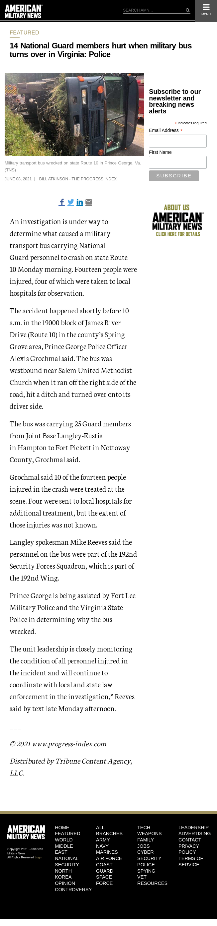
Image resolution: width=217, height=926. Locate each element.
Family (145, 839)
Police (146, 864)
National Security (67, 861)
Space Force (104, 880)
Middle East (64, 849)
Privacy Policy (188, 849)
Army (103, 839)
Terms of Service (190, 861)
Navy (102, 846)
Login (38, 857)
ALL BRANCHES (109, 830)
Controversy (70, 889)
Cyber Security (149, 855)
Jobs (143, 846)
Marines (107, 852)
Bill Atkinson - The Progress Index (78, 179)
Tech (143, 827)
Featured (24, 32)
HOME (62, 827)
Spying (146, 871)
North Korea (63, 874)
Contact (189, 839)
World (64, 839)
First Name (160, 152)
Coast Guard (104, 868)
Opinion (65, 883)
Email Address (166, 130)
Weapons (149, 833)
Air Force (109, 858)
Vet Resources (152, 880)
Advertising (194, 833)
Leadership (193, 827)
